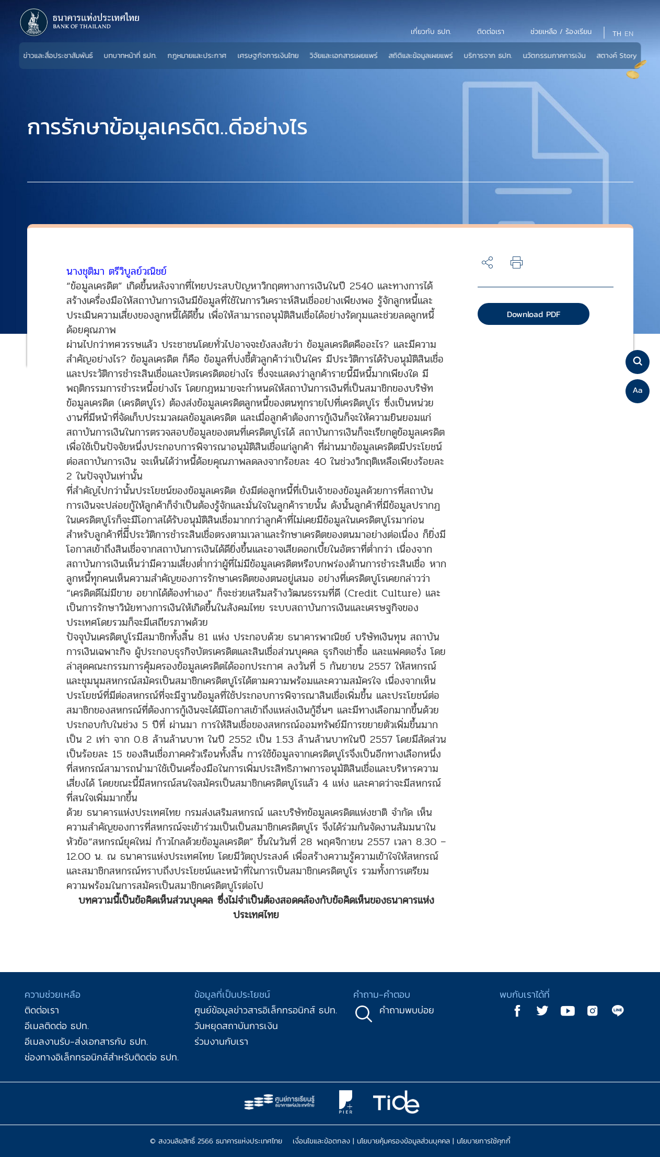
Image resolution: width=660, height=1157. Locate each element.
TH (616, 33)
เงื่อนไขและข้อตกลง (321, 1141)
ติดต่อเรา (42, 1010)
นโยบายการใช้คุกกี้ (484, 1141)
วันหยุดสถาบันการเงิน (236, 1026)
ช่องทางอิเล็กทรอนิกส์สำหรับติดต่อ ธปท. (102, 1057)
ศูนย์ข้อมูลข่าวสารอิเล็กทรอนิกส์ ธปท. (265, 1010)
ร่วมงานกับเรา (221, 1041)
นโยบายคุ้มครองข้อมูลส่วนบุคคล (403, 1141)
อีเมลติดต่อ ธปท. (57, 1026)
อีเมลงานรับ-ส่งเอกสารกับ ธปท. (86, 1041)
